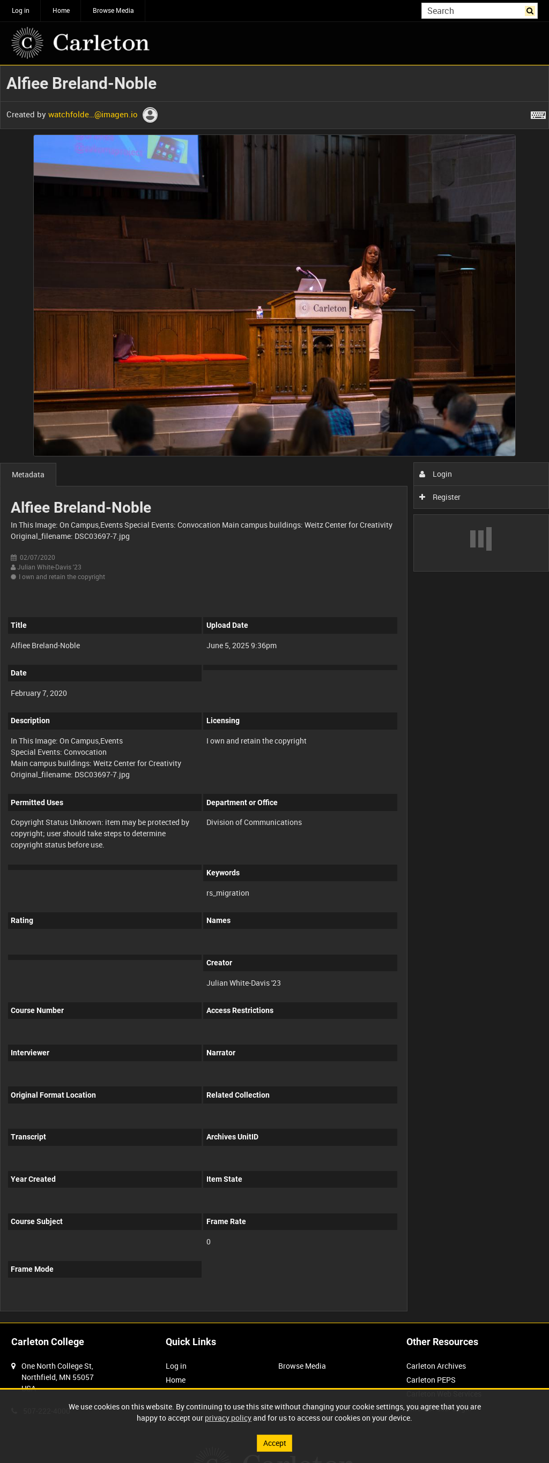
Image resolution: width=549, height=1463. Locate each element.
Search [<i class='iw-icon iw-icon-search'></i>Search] (531, 9)
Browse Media (113, 10)
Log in (20, 10)
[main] (274, 694)
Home (61, 10)
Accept (274, 1443)
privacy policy (228, 1418)
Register (440, 497)
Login (435, 474)
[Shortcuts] (538, 113)
